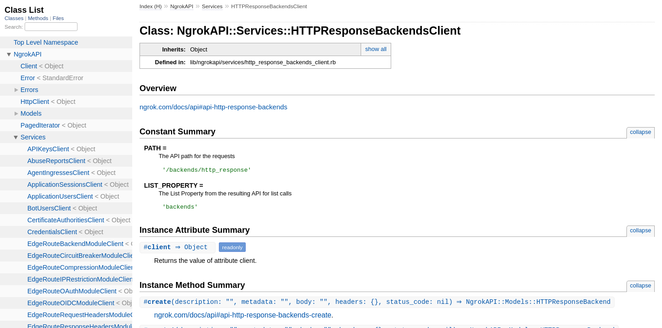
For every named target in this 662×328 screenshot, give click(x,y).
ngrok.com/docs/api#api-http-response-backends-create (242, 318)
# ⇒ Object (179, 250)
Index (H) (151, 6)
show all (376, 49)
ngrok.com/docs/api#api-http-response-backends (213, 107)
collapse (641, 131)
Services (212, 6)
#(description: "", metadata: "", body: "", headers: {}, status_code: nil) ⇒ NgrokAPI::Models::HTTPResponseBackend (378, 305)
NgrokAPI (181, 6)
